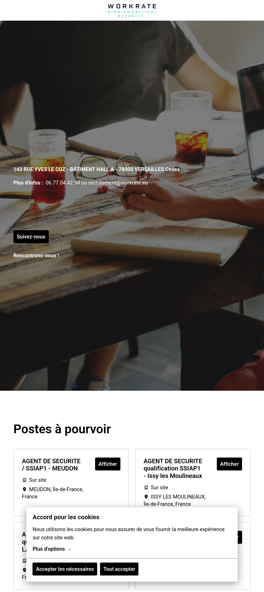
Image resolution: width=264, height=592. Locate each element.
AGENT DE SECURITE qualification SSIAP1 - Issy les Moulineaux (173, 469)
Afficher (107, 464)
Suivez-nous (31, 237)
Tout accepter (119, 569)
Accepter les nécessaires (65, 569)
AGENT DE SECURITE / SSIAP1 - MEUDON (51, 465)
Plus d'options (51, 549)
